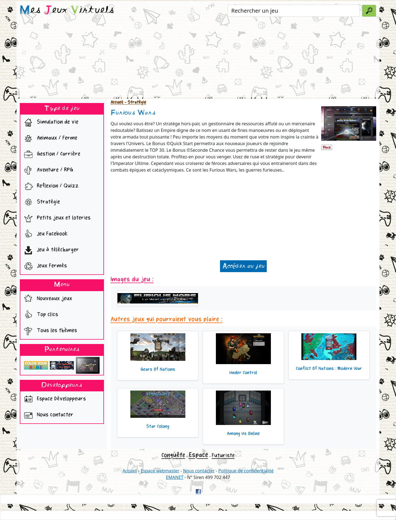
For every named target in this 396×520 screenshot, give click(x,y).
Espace (198, 455)
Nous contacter (47, 415)
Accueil (117, 102)
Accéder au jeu (243, 266)
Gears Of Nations (158, 369)
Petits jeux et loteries (55, 218)
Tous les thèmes (49, 331)
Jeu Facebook (44, 234)
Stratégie (40, 202)
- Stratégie (134, 102)
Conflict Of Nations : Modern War (329, 368)
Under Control (243, 373)
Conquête (173, 455)
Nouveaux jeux (46, 299)
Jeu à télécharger (50, 250)
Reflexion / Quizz (50, 186)
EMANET (174, 477)
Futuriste (223, 455)
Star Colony (157, 426)
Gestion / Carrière (50, 154)
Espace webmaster (160, 471)
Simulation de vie (49, 122)
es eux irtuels (67, 10)
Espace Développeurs (53, 399)
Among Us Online (243, 433)
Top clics (39, 315)
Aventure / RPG (47, 170)
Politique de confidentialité (246, 471)
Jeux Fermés (44, 266)
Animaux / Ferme (49, 138)
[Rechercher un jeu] (294, 11)
